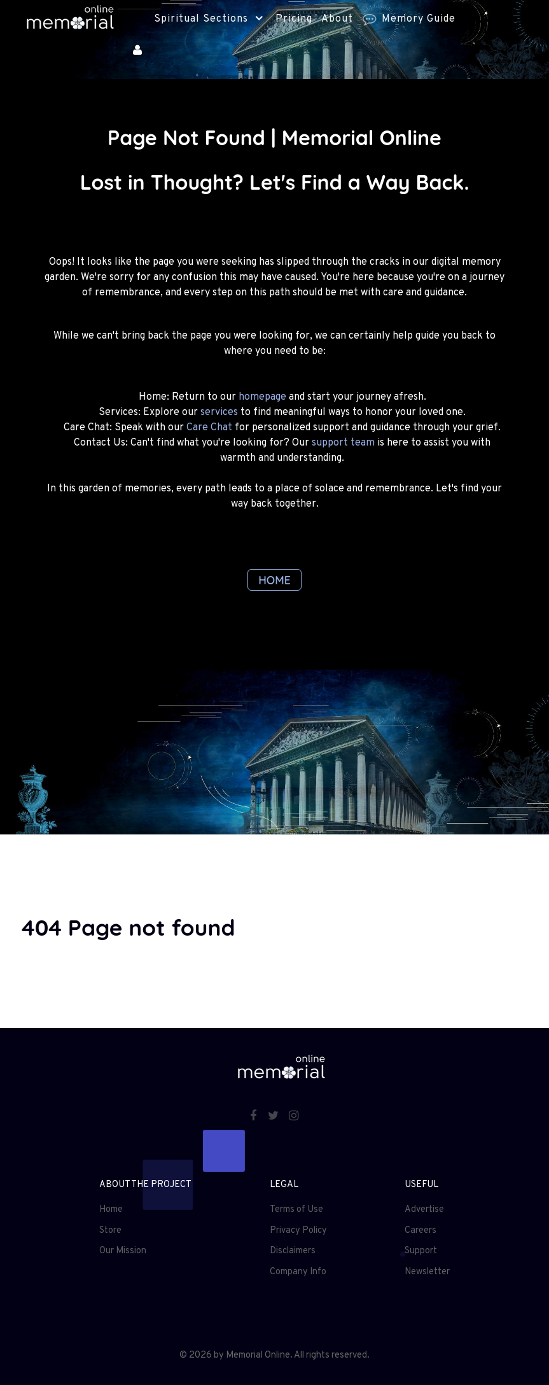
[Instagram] (294, 1116)
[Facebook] (254, 1116)
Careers (420, 1231)
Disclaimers (293, 1251)
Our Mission (122, 1251)
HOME (274, 580)
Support (421, 1251)
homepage (262, 397)
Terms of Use (296, 1210)
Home (111, 1210)
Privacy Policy (298, 1231)
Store (110, 1231)
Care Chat (209, 427)
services (219, 412)
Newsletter (427, 1272)
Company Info (298, 1272)
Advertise (424, 1210)
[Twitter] (274, 1116)
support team (343, 443)
